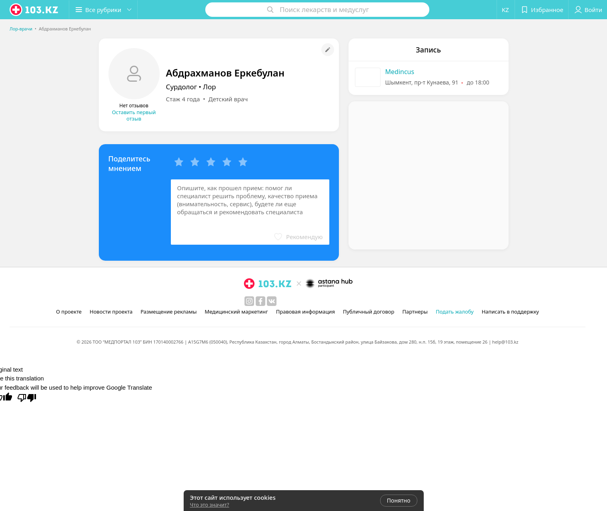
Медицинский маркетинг (236, 311)
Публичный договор (368, 311)
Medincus (400, 72)
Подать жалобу (455, 311)
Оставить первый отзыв (134, 115)
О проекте (69, 311)
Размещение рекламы (168, 311)
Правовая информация (305, 311)
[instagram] (249, 301)
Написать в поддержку (510, 311)
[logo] (34, 9)
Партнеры (415, 311)
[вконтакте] (271, 301)
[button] (103, 9)
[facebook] (260, 301)
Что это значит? (209, 504)
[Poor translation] (27, 397)
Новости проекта (111, 311)
